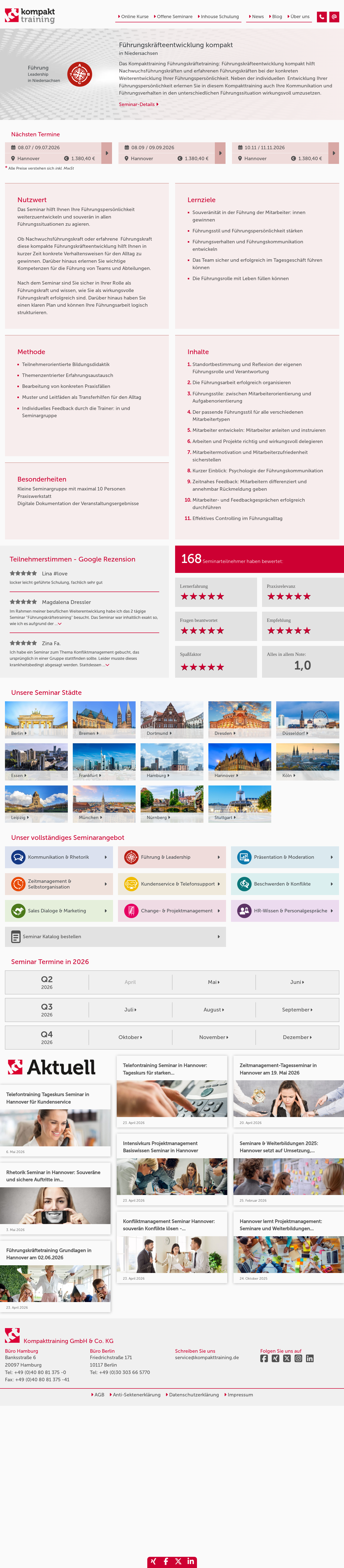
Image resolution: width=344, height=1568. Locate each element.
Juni (297, 982)
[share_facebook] (166, 1562)
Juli (130, 1010)
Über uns (298, 16)
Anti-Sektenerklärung (135, 1395)
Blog (275, 16)
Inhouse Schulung (218, 16)
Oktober (130, 1037)
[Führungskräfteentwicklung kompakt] (322, 17)
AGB (97, 1395)
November (213, 1037)
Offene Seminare (172, 16)
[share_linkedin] (191, 1562)
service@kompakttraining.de (207, 1357)
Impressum (238, 1395)
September (297, 1010)
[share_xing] (153, 1562)
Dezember (297, 1037)
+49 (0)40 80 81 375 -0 (40, 1372)
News (256, 16)
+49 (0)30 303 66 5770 (124, 1372)
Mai (214, 982)
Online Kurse (133, 16)
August (214, 1010)
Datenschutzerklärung (192, 1395)
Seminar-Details (138, 104)
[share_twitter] (178, 1562)
